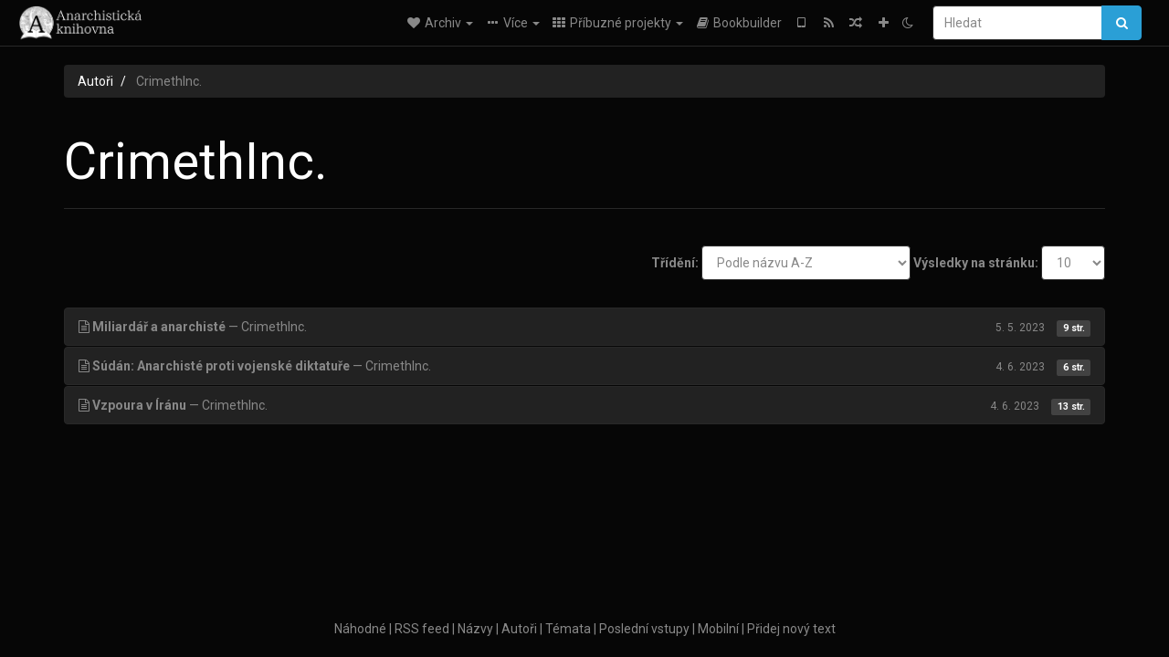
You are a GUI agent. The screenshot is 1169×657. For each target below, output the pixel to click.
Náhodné (360, 628)
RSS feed (422, 628)
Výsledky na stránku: (975, 263)
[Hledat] (1017, 22)
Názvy (475, 628)
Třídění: (675, 263)
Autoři (95, 81)
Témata (568, 628)
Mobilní (718, 628)
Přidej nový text (791, 628)
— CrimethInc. (584, 327)
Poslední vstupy (644, 628)
